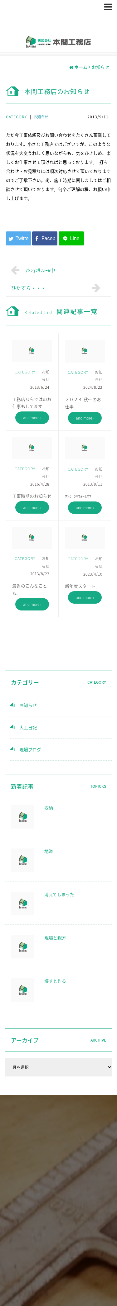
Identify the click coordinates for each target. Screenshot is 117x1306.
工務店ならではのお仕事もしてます (31, 402)
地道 (48, 851)
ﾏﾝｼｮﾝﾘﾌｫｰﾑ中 (33, 270)
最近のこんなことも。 (29, 589)
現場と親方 (55, 937)
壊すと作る (55, 981)
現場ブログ (30, 749)
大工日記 (28, 727)
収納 (48, 808)
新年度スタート (80, 586)
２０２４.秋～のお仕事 (83, 403)
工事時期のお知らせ (31, 496)
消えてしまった (59, 894)
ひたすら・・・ (57, 288)
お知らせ (40, 117)
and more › (32, 417)
